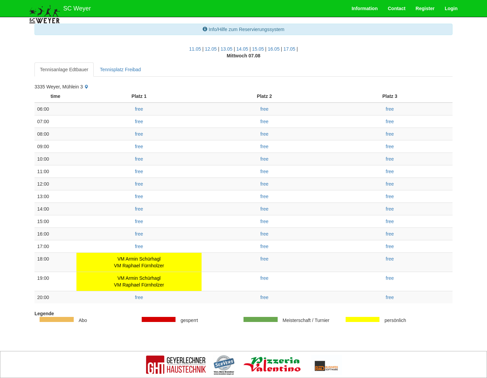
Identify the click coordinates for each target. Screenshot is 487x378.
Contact (396, 8)
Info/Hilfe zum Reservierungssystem (243, 29)
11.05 (195, 49)
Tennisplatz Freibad (120, 69)
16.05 (274, 49)
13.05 (226, 49)
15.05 (258, 49)
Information (365, 8)
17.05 (289, 49)
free (139, 109)
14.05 (242, 49)
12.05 (211, 49)
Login (451, 8)
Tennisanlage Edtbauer (64, 69)
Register (425, 8)
